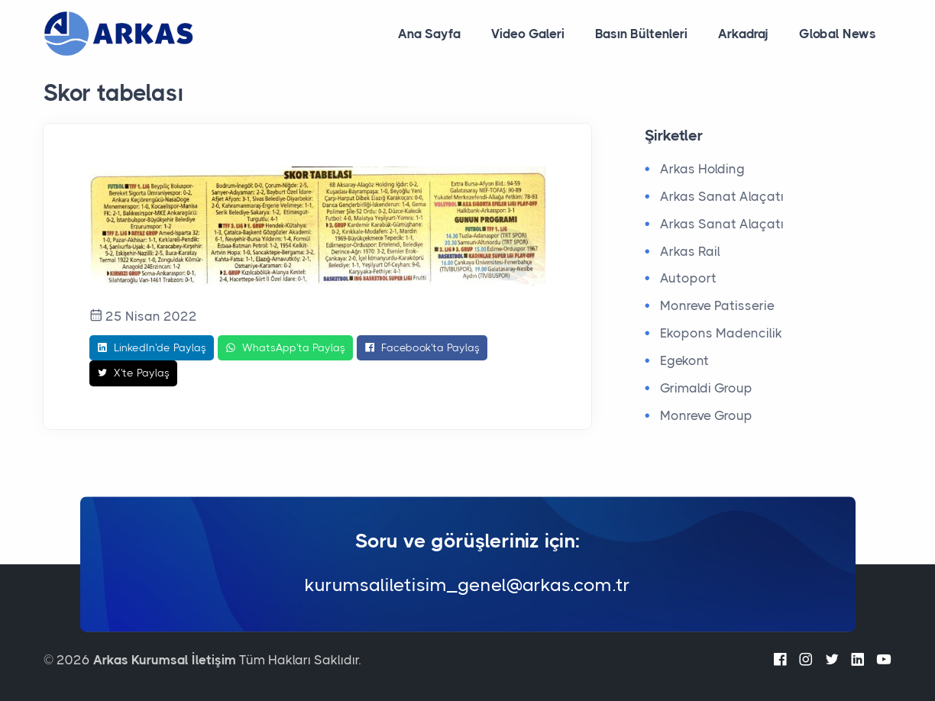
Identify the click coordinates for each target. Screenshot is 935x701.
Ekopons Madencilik (721, 333)
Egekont (684, 360)
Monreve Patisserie (717, 305)
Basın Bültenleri (641, 33)
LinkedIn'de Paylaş (151, 348)
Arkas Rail (690, 251)
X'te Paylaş (133, 373)
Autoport (688, 278)
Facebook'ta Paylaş (422, 348)
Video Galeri (528, 33)
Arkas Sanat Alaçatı (722, 196)
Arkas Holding (702, 168)
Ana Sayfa (429, 33)
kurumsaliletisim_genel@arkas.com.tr (467, 585)
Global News (837, 33)
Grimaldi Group (706, 388)
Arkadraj (743, 33)
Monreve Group (706, 415)
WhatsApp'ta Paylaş (285, 348)
